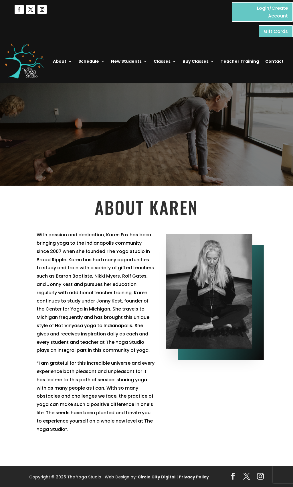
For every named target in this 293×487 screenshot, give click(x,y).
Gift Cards (276, 31)
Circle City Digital (156, 477)
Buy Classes (196, 61)
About (59, 61)
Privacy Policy (194, 477)
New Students (126, 61)
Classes (162, 61)
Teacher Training (240, 61)
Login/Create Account (272, 12)
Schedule (88, 61)
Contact (274, 61)
